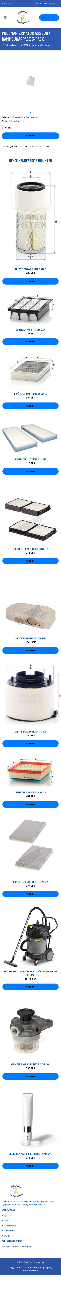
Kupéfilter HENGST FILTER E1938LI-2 (30, 548)
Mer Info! (30, 136)
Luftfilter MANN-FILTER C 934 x (30, 269)
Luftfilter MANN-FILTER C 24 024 (30, 792)
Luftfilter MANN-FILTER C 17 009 (30, 731)
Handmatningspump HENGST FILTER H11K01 (30, 1064)
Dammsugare (32, 117)
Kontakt (19, 1267)
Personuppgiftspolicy (42, 1267)
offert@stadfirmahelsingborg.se (47, 4)
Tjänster (8, 1215)
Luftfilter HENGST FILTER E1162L (30, 638)
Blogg (11, 1267)
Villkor (28, 1267)
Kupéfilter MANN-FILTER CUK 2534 (30, 393)
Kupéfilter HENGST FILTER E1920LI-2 (30, 881)
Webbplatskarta (30, 1270)
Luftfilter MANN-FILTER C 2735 (30, 329)
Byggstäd (8, 1235)
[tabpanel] (30, 81)
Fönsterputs (9, 1230)
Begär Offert (49, 17)
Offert (6, 1220)
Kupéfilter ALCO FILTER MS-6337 (30, 459)
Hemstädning (10, 1225)
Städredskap (19, 117)
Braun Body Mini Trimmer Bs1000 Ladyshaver (30, 1153)
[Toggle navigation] (5, 17)
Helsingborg (8, 4)
